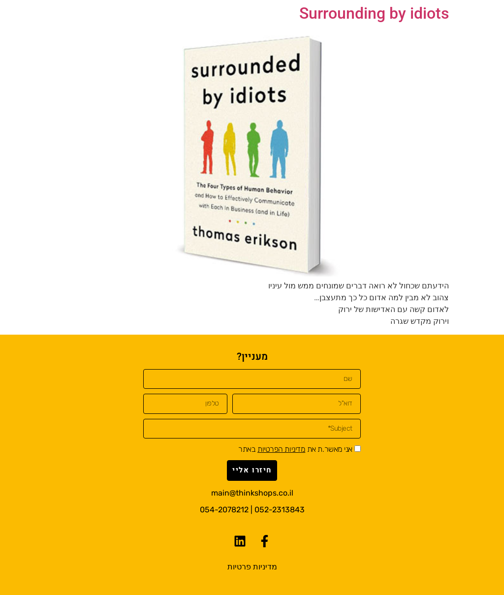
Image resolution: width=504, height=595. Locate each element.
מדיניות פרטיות (252, 566)
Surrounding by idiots (374, 13)
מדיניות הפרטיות (281, 449)
